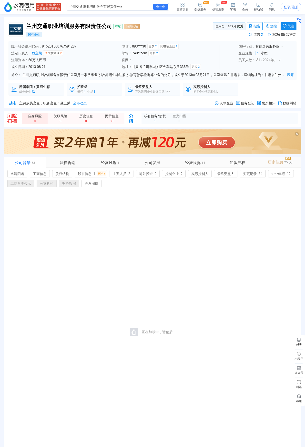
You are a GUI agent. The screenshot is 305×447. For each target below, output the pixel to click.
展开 (290, 75)
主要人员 (121, 174)
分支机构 (46, 183)
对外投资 (147, 174)
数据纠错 (287, 103)
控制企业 (174, 174)
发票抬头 (266, 103)
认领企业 (224, 103)
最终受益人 (225, 174)
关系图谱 (91, 183)
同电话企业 (168, 46)
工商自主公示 (20, 183)
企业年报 (281, 174)
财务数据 (69, 183)
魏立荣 (37, 53)
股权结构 (62, 174)
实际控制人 (199, 174)
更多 (153, 46)
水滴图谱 (17, 174)
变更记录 (252, 174)
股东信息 (92, 173)
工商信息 (40, 174)
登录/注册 (291, 7)
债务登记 (245, 103)
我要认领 (132, 26)
